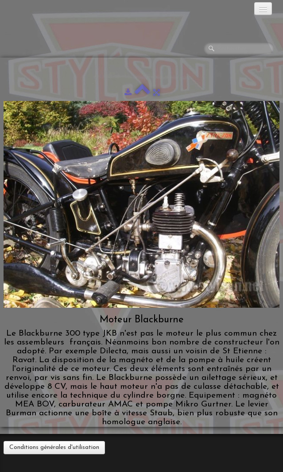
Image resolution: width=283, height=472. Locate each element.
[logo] (42, 11)
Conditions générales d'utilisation (54, 447)
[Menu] (263, 8)
